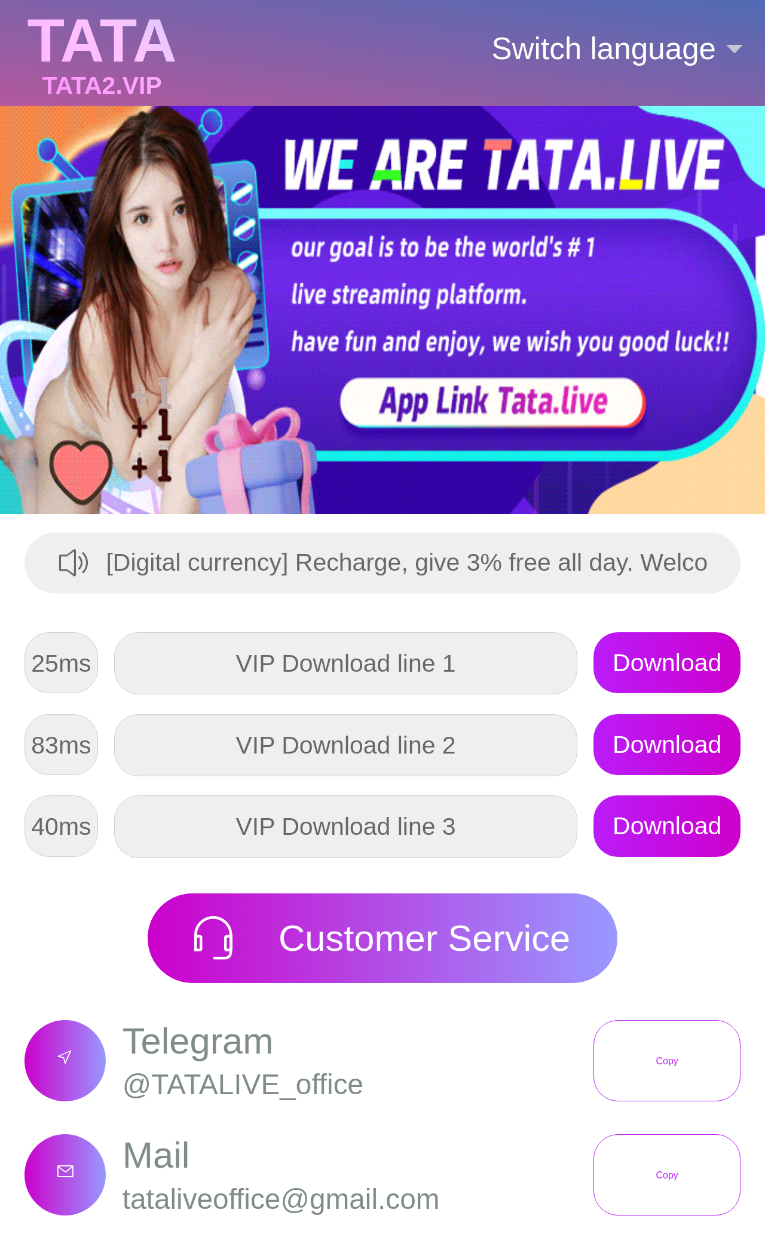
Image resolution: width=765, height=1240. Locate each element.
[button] (603, 49)
